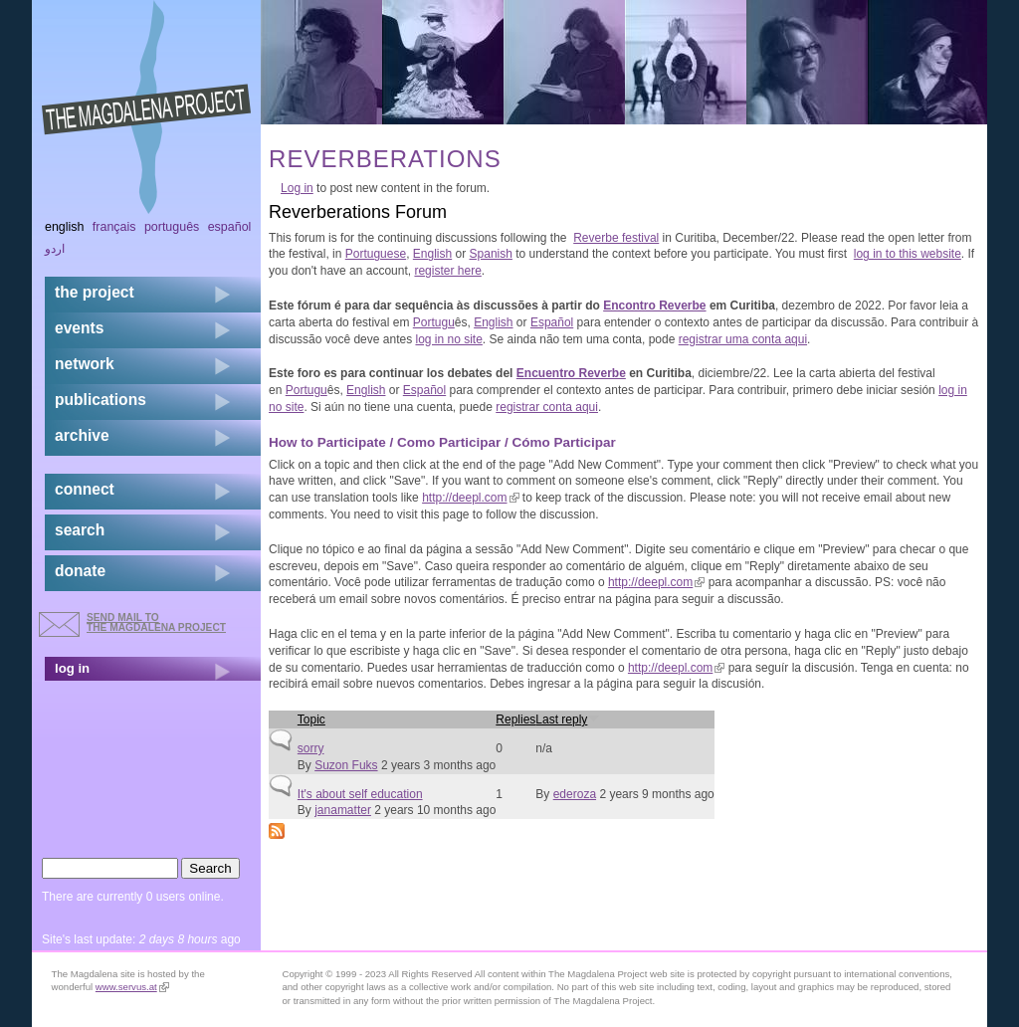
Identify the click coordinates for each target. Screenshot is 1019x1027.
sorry (311, 748)
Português (171, 227)
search (79, 529)
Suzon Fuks (345, 765)
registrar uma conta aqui (743, 339)
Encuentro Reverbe (571, 373)
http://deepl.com (470, 498)
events (79, 327)
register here (447, 271)
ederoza (574, 794)
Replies (515, 719)
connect (84, 489)
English (432, 254)
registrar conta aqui (547, 407)
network (84, 363)
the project (94, 292)
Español (551, 322)
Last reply (567, 719)
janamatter (342, 810)
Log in (297, 188)
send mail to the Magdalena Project (156, 622)
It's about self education (360, 794)
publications (100, 399)
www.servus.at (132, 986)
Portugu (434, 322)
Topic (311, 719)
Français (114, 227)
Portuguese (375, 254)
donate (80, 570)
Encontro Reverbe (654, 305)
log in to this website (907, 254)
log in (72, 668)
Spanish (491, 254)
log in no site (448, 339)
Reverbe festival (616, 238)
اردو (55, 249)
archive (82, 435)
